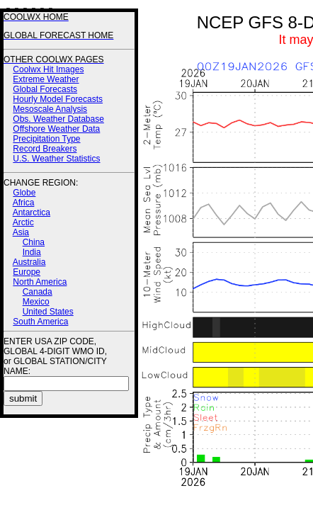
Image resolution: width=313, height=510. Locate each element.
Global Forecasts (45, 89)
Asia (21, 232)
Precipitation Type (46, 139)
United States (48, 312)
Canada (37, 292)
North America (40, 282)
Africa (24, 203)
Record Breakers (44, 149)
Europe (26, 272)
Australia (29, 262)
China (34, 242)
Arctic (23, 222)
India (32, 252)
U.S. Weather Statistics (56, 159)
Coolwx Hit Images (48, 69)
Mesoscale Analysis (50, 109)
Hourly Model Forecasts (58, 99)
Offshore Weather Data (56, 129)
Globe (24, 193)
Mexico (36, 302)
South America (40, 322)
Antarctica (31, 212)
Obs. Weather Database (58, 119)
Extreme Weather (46, 79)
